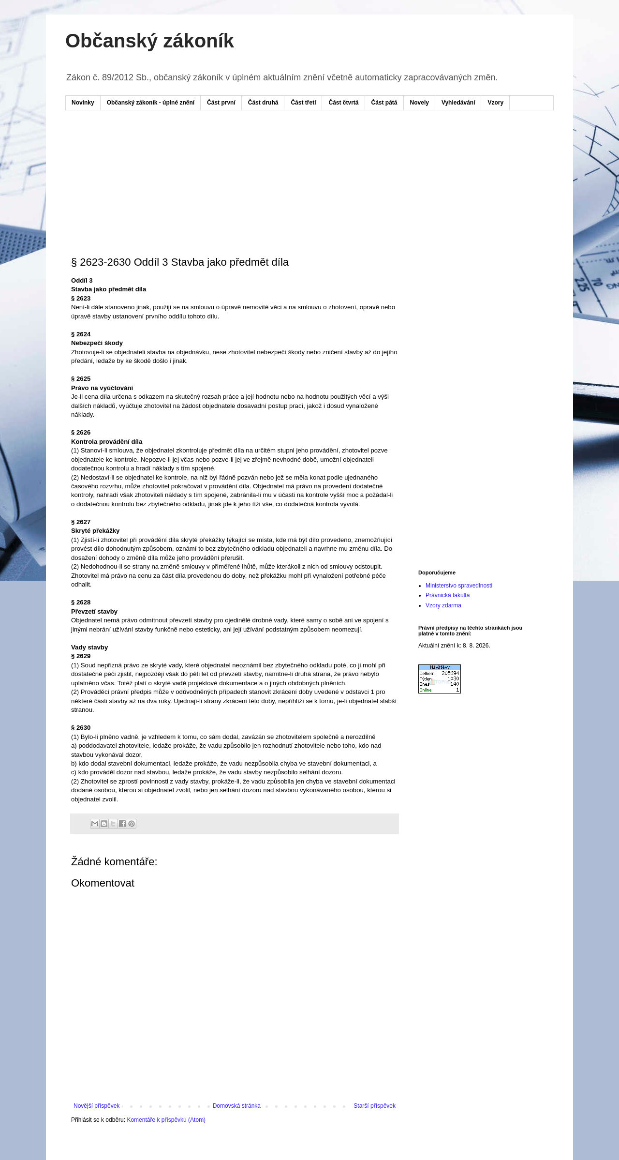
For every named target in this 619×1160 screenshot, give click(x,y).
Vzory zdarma (443, 605)
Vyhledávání (458, 102)
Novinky (83, 102)
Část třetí (303, 102)
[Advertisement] (256, 146)
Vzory (495, 102)
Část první (221, 102)
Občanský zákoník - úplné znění (150, 102)
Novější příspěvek (96, 1105)
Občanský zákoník (149, 40)
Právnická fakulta (448, 595)
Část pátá (384, 102)
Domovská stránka (237, 1105)
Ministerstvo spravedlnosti (459, 585)
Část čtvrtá (343, 102)
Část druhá (263, 102)
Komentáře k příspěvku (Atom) (166, 1119)
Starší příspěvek (375, 1105)
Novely (419, 102)
